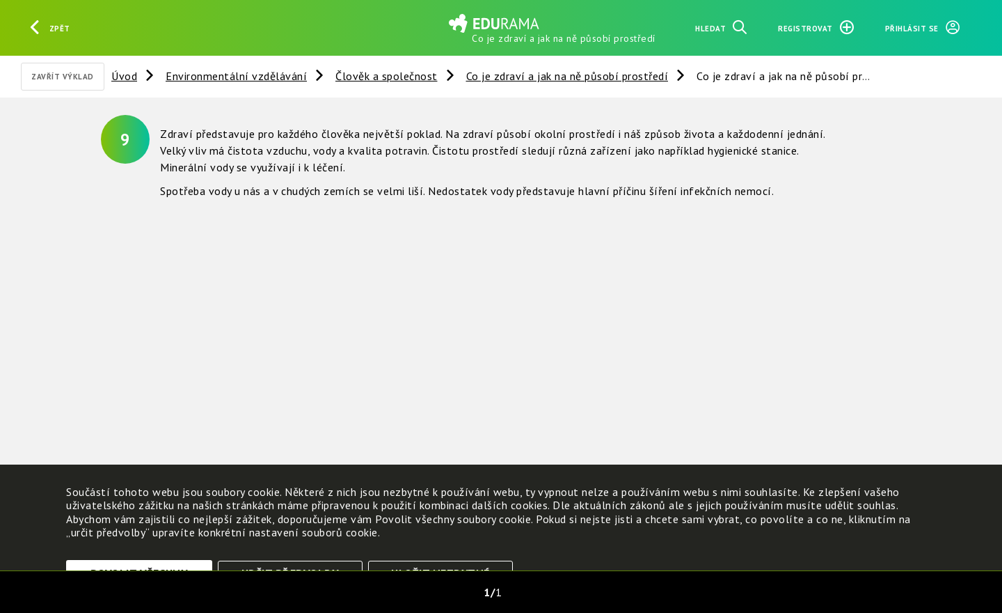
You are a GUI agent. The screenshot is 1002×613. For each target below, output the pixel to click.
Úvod (124, 76)
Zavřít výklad (62, 77)
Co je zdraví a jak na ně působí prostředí (567, 76)
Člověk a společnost (386, 76)
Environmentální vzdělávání (236, 76)
